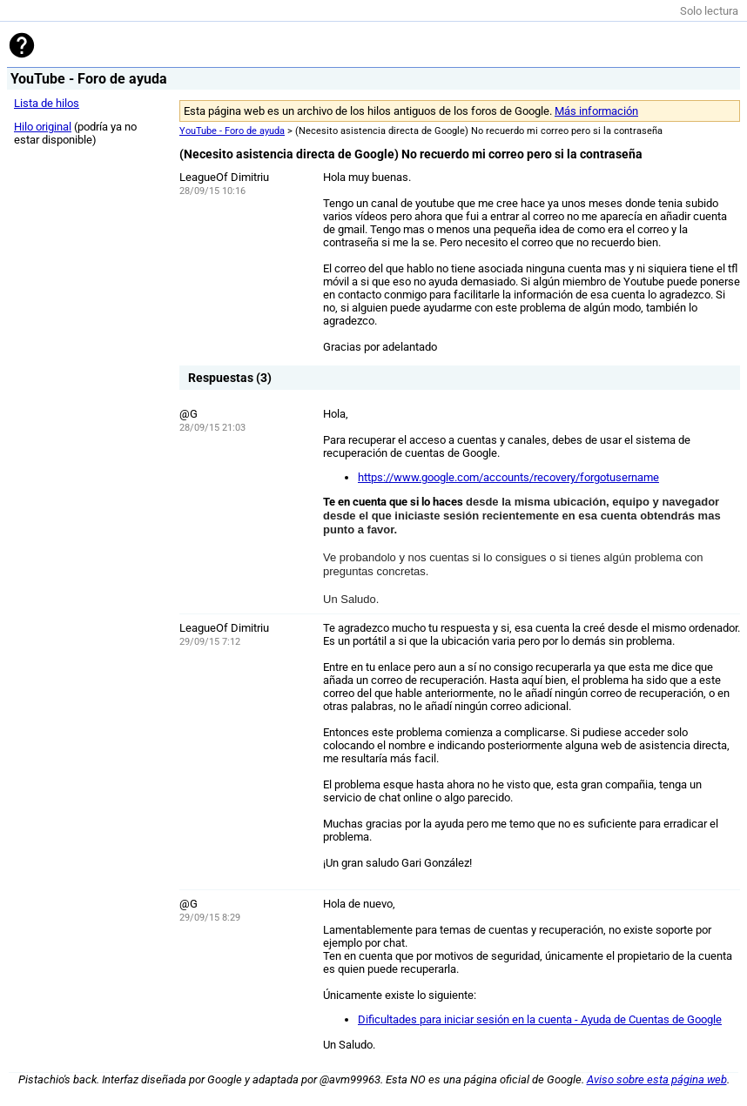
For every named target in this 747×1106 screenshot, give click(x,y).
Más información (596, 110)
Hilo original (42, 126)
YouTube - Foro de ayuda (232, 131)
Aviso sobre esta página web (657, 1079)
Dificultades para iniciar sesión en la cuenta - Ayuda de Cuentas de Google (540, 1019)
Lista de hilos (46, 103)
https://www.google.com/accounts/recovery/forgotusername (508, 477)
